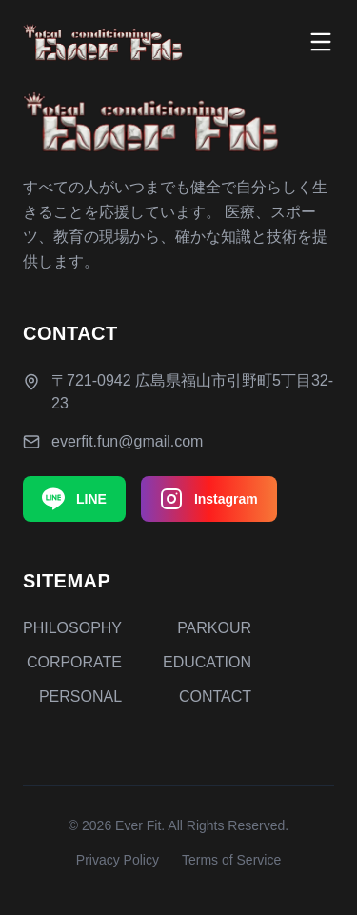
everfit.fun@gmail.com (127, 441)
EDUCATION (207, 662)
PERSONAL (80, 696)
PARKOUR (214, 628)
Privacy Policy (117, 859)
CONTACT (215, 696)
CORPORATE (74, 662)
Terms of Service (231, 859)
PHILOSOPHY (72, 628)
